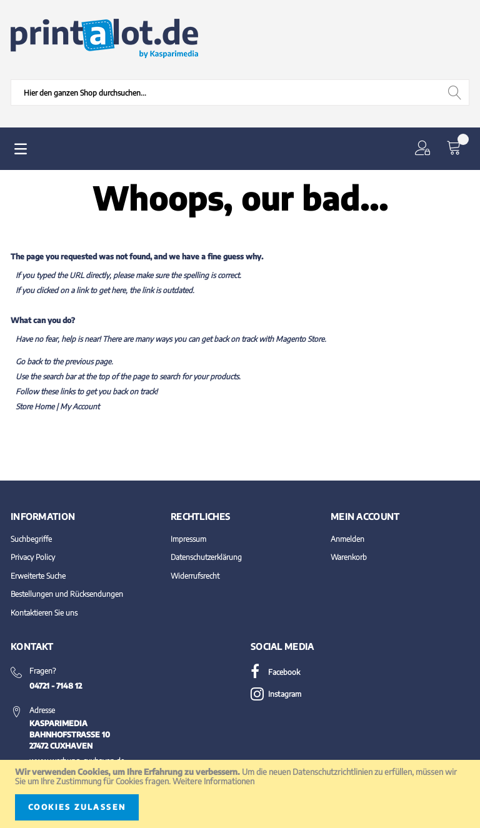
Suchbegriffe (31, 539)
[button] (425, 149)
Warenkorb (349, 557)
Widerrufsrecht (195, 576)
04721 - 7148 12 (55, 686)
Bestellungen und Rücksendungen (67, 594)
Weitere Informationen (213, 781)
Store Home (35, 406)
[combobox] (240, 92)
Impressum (188, 539)
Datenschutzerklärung (206, 557)
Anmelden (347, 539)
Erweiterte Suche (38, 576)
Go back (29, 361)
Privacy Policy (33, 557)
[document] (240, 794)
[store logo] (104, 38)
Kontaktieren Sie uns (44, 612)
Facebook (275, 672)
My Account (79, 406)
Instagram (276, 694)
